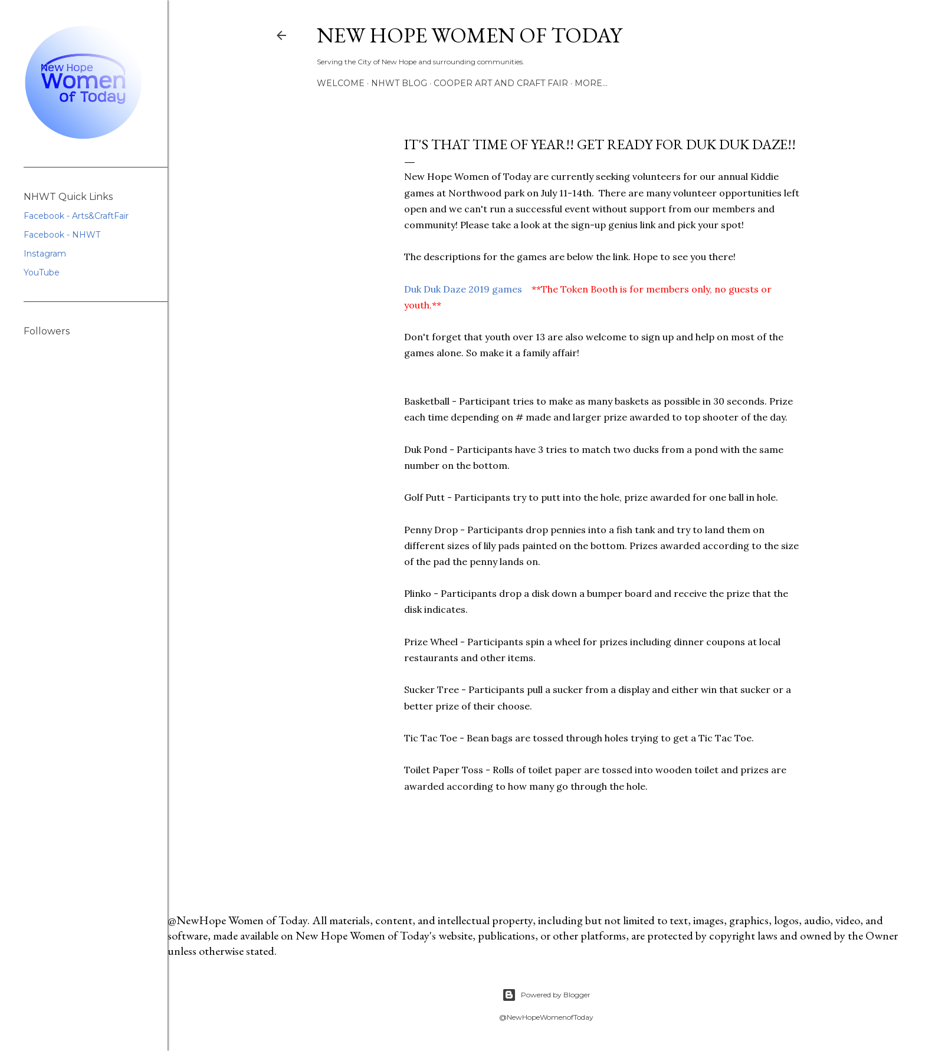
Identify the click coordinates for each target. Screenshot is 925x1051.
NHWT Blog (399, 83)
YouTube (42, 272)
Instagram (45, 253)
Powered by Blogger (546, 995)
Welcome (341, 83)
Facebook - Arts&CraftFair (76, 216)
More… (591, 83)
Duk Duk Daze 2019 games (463, 289)
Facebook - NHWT (62, 234)
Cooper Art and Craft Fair (501, 83)
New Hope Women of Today (469, 35)
